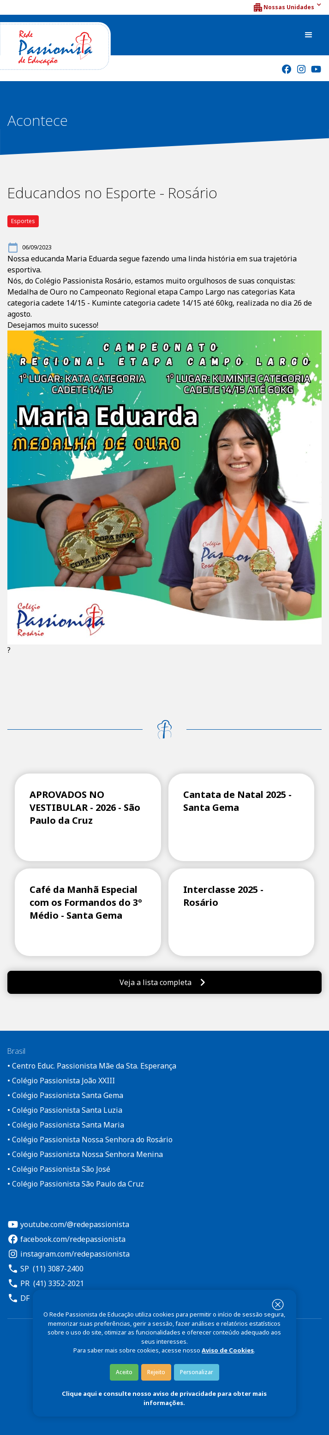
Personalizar (196, 1372)
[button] (287, 7)
